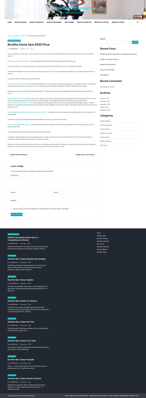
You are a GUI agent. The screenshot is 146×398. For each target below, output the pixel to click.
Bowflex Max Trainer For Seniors (22, 301)
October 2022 (104, 107)
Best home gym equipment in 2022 (18, 124)
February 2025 (104, 98)
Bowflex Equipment (73, 8)
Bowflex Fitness (118, 22)
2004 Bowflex (104, 75)
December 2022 (105, 101)
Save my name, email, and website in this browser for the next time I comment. (41, 209)
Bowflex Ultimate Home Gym (17, 98)
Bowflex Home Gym (84, 22)
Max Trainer (69, 22)
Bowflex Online (21, 22)
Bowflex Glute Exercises (107, 64)
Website (13, 200)
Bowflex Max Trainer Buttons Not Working (26, 259)
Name (13, 192)
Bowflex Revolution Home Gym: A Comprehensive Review (118, 54)
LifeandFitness (14, 49)
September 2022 (105, 110)
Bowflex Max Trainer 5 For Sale (22, 341)
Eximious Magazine (30, 395)
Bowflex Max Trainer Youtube (21, 359)
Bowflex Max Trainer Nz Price (21, 322)
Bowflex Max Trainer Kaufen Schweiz (24, 378)
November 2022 (105, 104)
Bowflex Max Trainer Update (20, 280)
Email (56, 192)
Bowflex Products (37, 22)
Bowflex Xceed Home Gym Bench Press (20, 103)
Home (10, 22)
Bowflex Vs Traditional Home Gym (18, 84)
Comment (15, 175)
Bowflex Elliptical (101, 22)
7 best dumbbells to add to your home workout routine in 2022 (27, 112)
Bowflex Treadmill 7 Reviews (109, 59)
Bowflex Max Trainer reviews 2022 (18, 61)
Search (102, 39)
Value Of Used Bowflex (107, 70)
